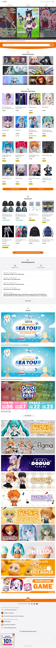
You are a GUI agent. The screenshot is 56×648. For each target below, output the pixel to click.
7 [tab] (28, 38)
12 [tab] (34, 38)
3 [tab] (22, 38)
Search (51, 45)
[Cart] (45, 1)
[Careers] (41, 1)
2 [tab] (21, 38)
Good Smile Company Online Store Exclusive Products (28, 252)
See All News (28, 300)
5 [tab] (26, 38)
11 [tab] (33, 38)
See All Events (28, 415)
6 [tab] (27, 38)
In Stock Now (41, 188)
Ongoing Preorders (15, 188)
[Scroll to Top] (28, 598)
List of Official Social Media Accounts (28, 631)
